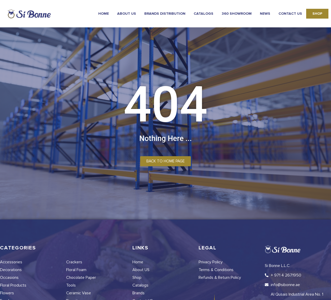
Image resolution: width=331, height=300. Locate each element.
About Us (126, 13)
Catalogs (203, 13)
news (265, 13)
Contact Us (290, 13)
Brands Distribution (164, 13)
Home (103, 13)
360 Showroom (237, 13)
